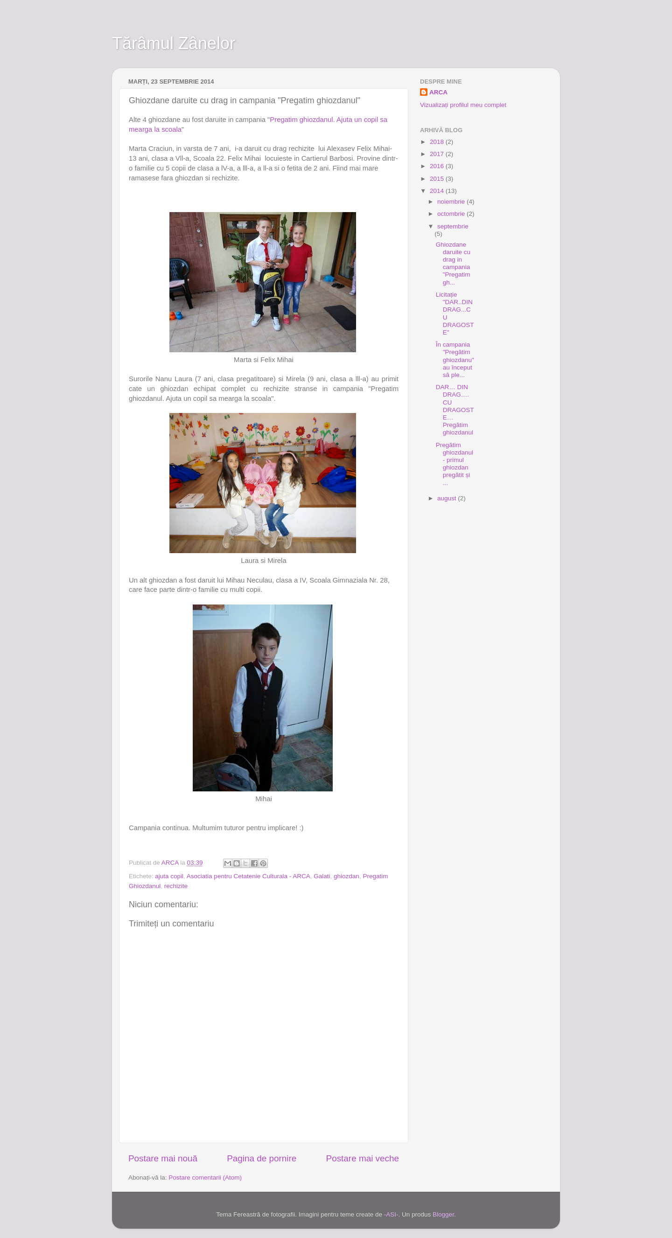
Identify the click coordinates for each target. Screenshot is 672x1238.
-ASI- (391, 1214)
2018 (438, 141)
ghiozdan (346, 876)
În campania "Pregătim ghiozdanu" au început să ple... (455, 359)
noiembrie (452, 201)
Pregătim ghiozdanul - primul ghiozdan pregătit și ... (454, 463)
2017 (438, 153)
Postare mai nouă (162, 1158)
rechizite (176, 885)
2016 (438, 166)
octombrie (452, 213)
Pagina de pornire (261, 1158)
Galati (322, 876)
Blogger (443, 1214)
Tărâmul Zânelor (173, 43)
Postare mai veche (362, 1158)
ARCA (438, 92)
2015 (438, 178)
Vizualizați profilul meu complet (463, 104)
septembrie (453, 226)
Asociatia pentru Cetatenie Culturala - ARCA (248, 876)
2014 (438, 190)
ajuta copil (169, 876)
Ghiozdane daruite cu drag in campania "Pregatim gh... (453, 263)
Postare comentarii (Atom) (205, 1177)
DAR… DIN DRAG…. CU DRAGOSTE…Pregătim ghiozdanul (455, 410)
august (447, 498)
